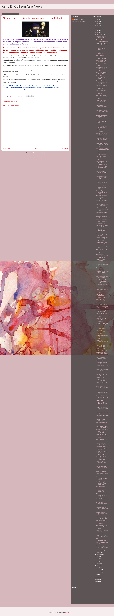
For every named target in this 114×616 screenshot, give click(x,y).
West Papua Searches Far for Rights (101, 73)
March (98, 567)
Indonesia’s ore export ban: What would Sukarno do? (101, 168)
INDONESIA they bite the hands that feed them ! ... (101, 315)
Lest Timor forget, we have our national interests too (101, 483)
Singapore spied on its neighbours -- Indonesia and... (101, 458)
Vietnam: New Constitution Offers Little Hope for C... (101, 504)
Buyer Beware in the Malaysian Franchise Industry (102, 436)
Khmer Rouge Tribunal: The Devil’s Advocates (102, 213)
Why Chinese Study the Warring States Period (102, 307)
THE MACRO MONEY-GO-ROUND (102, 226)
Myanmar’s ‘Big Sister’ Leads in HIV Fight (101, 243)
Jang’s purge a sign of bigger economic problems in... (101, 230)
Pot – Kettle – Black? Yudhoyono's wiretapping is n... (101, 87)
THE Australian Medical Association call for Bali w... (102, 495)
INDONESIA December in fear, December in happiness (102, 144)
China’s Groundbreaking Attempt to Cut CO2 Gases (102, 182)
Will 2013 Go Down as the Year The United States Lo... (101, 135)
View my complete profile (78, 21)
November (99, 550)
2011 (96, 577)
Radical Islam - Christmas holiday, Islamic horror (101, 107)
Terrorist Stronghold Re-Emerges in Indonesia (102, 546)
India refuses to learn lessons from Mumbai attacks (102, 509)
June (98, 561)
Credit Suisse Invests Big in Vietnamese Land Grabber (101, 320)
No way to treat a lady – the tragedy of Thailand (102, 197)
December (99, 34)
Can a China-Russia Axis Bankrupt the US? (101, 158)
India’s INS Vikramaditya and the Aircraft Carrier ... (102, 371)
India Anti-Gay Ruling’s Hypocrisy (102, 246)
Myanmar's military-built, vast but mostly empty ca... (102, 337)
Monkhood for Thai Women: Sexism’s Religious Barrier (101, 126)
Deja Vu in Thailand (101, 471)
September (99, 554)
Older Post (65, 148)
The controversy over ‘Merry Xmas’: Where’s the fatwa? (101, 163)
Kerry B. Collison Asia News (21, 6)
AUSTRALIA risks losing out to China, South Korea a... (102, 121)
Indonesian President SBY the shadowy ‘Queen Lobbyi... (101, 453)
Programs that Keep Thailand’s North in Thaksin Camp (101, 354)
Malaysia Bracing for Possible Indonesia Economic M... (101, 82)
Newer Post (6, 148)
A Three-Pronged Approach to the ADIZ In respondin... (102, 256)
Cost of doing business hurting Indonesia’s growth (102, 192)
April (98, 565)
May (98, 563)
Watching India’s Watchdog (100, 130)
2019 (96, 19)
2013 (96, 32)
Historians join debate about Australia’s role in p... (102, 251)
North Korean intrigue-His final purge (101, 310)
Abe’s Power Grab (100, 486)
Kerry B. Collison (78, 19)
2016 (96, 26)
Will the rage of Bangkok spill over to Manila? (102, 349)
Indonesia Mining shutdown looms (101, 443)
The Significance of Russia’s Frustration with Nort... (101, 173)
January (99, 572)
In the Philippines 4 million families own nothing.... (101, 281)
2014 (96, 30)
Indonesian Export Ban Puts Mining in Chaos (102, 324)
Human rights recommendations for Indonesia (102, 342)
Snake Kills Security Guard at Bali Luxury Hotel (102, 102)
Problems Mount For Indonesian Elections (102, 40)
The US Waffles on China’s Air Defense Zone (101, 468)
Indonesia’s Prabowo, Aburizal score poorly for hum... (102, 362)
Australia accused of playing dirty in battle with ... (102, 97)
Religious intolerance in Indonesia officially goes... (102, 527)
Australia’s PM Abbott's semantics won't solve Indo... (102, 392)
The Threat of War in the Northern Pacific (102, 358)
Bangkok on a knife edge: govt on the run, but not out (102, 522)
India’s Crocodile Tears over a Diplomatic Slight (102, 187)
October (99, 552)
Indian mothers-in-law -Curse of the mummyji (102, 220)
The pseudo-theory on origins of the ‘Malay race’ (102, 112)
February (99, 569)
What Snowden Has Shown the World (101, 61)
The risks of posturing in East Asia (102, 234)
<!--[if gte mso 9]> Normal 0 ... (100, 52)
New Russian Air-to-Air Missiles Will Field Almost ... (102, 332)
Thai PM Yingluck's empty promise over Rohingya (101, 92)
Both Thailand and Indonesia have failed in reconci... (102, 387)
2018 (96, 21)
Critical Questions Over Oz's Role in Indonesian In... (102, 431)
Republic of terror (100, 223)
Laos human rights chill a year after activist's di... (102, 286)
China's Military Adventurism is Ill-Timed (101, 77)
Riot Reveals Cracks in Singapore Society (102, 303)
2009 (96, 581)
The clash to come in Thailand (101, 374)
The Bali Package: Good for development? (102, 205)
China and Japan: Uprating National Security (101, 463)
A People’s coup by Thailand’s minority (101, 517)
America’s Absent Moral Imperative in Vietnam (102, 346)
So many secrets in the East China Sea (102, 277)
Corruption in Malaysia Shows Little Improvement (101, 490)
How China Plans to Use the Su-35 (102, 543)
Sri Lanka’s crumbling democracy (101, 423)
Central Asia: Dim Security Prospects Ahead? (101, 513)
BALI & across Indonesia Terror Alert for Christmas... (102, 273)
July (98, 558)
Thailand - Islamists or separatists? (101, 37)
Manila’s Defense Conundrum (100, 420)
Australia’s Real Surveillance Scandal (102, 300)
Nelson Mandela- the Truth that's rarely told (102, 427)
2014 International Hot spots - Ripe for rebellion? (101, 69)
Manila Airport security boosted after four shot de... (101, 177)
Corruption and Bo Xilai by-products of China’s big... (102, 239)
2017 (96, 23)
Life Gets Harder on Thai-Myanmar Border (102, 536)
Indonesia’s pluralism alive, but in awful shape (101, 48)
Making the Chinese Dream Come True (101, 44)
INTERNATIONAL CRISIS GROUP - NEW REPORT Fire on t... (101, 403)
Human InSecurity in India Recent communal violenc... (101, 261)
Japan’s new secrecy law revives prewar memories (101, 140)
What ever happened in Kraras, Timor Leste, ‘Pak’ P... (102, 209)
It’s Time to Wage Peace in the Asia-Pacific (102, 153)
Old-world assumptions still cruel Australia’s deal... (102, 291)
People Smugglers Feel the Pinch (102, 366)
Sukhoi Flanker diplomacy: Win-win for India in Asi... (101, 379)
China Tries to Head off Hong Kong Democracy (102, 532)
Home (36, 148)
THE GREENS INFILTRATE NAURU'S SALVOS (101, 296)
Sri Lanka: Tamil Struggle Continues (101, 539)
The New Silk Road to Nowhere (101, 201)
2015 (96, 28)
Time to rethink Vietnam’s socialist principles (101, 478)
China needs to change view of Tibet (102, 474)
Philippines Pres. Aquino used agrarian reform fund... (102, 408)
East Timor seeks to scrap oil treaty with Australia (101, 448)
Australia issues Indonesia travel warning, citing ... (101, 57)
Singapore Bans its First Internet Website (102, 327)
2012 (96, 574)
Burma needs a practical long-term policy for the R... (102, 116)
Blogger (67, 612)
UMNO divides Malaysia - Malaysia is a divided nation (102, 149)
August (98, 556)
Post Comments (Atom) (39, 153)
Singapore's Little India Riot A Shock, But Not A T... (102, 397)
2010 (96, 579)
